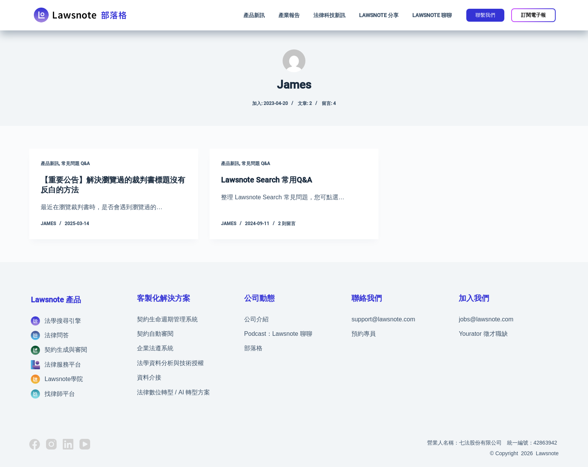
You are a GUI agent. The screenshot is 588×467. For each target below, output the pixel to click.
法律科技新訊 (329, 15)
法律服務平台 (62, 364)
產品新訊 (254, 15)
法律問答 (56, 335)
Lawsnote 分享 (379, 15)
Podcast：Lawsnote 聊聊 (278, 333)
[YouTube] (84, 444)
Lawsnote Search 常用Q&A (266, 179)
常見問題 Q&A (75, 163)
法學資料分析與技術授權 (170, 363)
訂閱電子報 (533, 15)
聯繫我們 (485, 15)
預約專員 (363, 333)
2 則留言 (287, 223)
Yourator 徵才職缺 (483, 333)
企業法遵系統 (155, 348)
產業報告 (289, 15)
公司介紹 (256, 319)
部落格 (253, 348)
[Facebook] (34, 444)
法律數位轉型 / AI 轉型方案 (173, 392)
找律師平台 (59, 394)
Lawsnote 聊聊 (432, 15)
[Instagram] (51, 444)
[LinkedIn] (68, 444)
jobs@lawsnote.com (486, 319)
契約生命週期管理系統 (167, 319)
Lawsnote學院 (63, 379)
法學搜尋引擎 (62, 321)
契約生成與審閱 (65, 349)
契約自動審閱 (155, 333)
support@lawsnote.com (383, 319)
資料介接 (149, 377)
